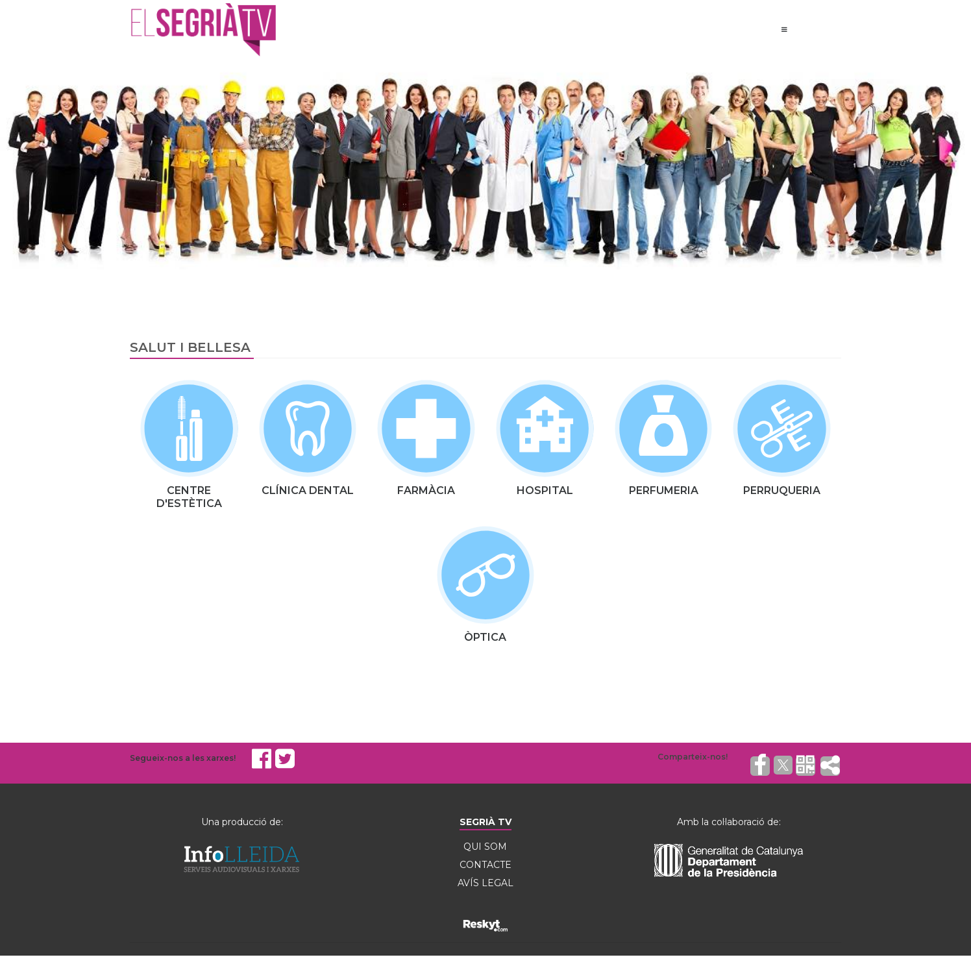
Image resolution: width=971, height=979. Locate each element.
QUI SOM (485, 846)
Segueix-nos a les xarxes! (183, 758)
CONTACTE (485, 865)
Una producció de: (242, 822)
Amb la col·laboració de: (729, 822)
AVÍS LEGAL (485, 883)
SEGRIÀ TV (485, 822)
